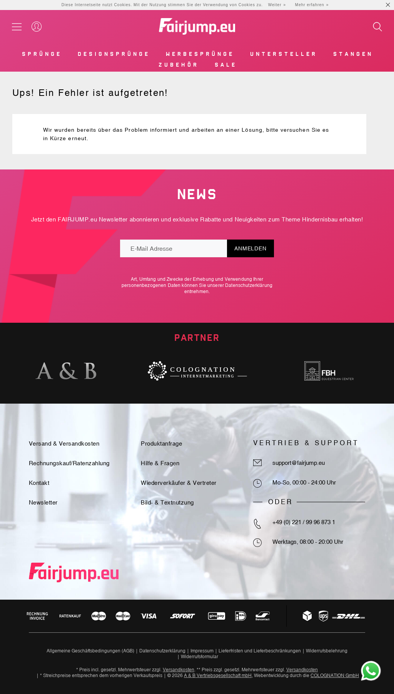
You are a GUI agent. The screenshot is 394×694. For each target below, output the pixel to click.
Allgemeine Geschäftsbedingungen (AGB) (90, 651)
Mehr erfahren (309, 5)
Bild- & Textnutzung (167, 502)
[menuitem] (41, 55)
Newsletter (43, 502)
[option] (66, 371)
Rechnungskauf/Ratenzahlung (69, 463)
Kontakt (39, 482)
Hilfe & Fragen (160, 463)
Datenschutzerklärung (248, 285)
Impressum (202, 651)
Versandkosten (178, 669)
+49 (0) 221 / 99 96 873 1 (303, 522)
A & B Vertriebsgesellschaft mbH (218, 675)
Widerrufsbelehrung (326, 651)
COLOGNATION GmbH (335, 675)
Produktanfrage (161, 443)
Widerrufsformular (199, 656)
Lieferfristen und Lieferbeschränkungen (260, 651)
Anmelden (250, 248)
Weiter (275, 5)
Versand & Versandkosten (64, 443)
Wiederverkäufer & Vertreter (179, 482)
